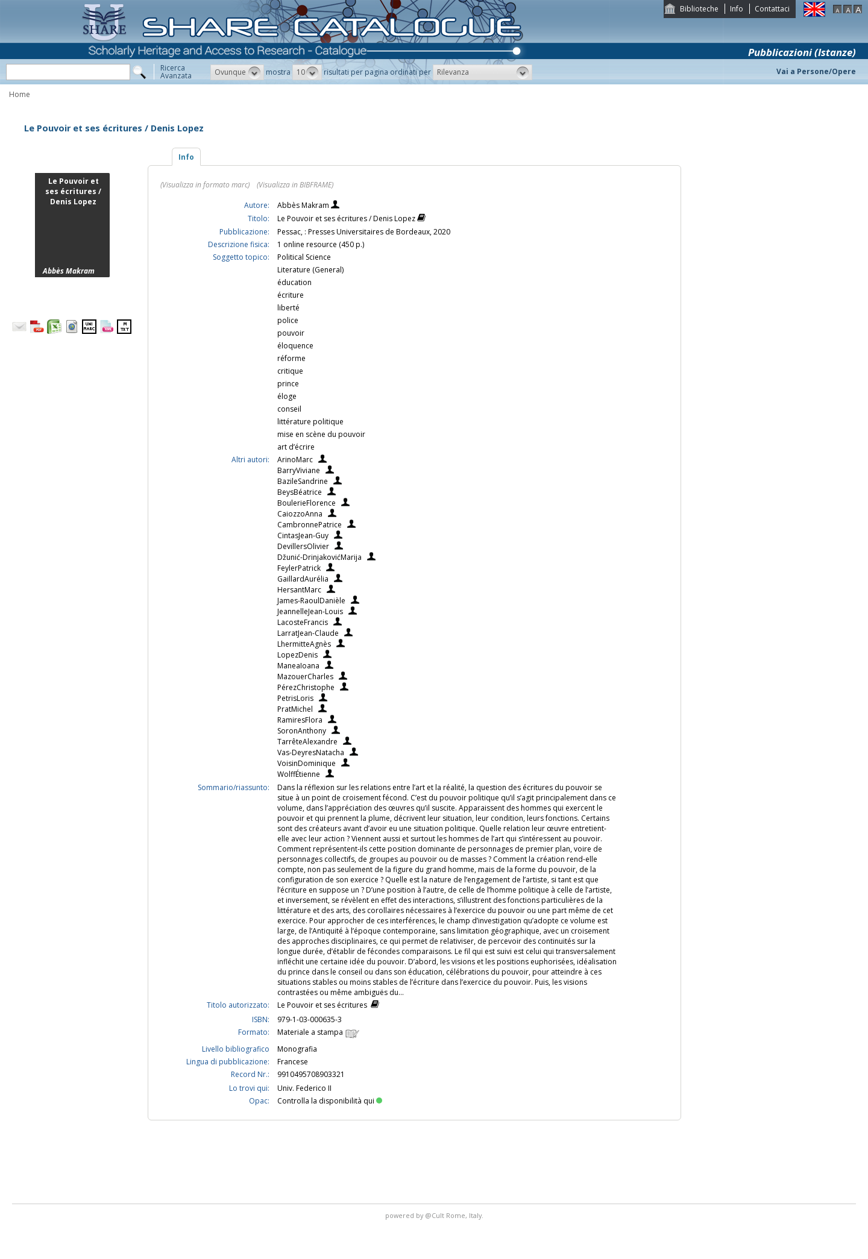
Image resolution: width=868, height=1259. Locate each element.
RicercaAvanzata (176, 72)
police (287, 320)
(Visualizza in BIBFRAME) (295, 185)
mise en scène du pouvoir (321, 434)
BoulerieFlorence (306, 503)
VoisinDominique (306, 763)
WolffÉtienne (298, 774)
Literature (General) (310, 270)
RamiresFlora (299, 720)
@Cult (435, 1215)
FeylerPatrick (299, 568)
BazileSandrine (302, 481)
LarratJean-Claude (308, 633)
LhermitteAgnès (304, 644)
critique (290, 371)
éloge (287, 396)
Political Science (304, 257)
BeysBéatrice (299, 492)
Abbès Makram (304, 205)
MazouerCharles (305, 676)
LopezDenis (297, 655)
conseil (289, 409)
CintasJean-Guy (303, 535)
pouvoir (290, 333)
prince (288, 383)
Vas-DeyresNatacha (310, 752)
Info (736, 9)
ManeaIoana (298, 666)
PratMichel (295, 709)
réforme (291, 358)
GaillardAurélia (303, 579)
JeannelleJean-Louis (310, 611)
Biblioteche (699, 9)
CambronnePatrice (309, 525)
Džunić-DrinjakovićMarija (319, 557)
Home (19, 94)
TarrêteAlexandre (307, 741)
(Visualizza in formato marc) (205, 185)
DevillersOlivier (303, 546)
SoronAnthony (301, 731)
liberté (288, 308)
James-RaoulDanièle (311, 600)
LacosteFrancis (302, 622)
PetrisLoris (295, 698)
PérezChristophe (306, 687)
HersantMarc (299, 590)
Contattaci (772, 9)
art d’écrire (296, 447)
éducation (294, 282)
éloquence (295, 346)
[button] (237, 72)
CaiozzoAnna (299, 514)
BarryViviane (298, 470)
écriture (290, 295)
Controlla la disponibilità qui (329, 1101)
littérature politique (310, 421)
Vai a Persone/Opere (816, 71)
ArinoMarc (295, 459)
